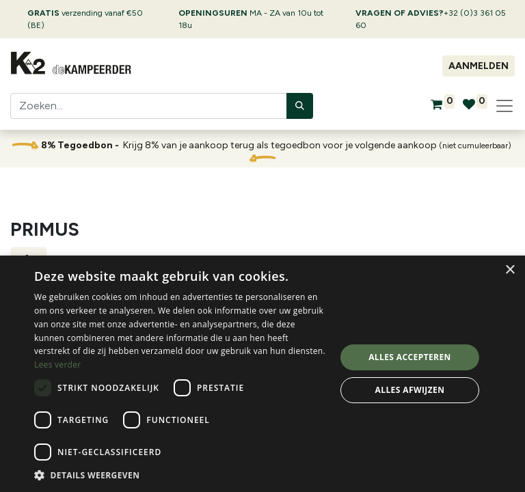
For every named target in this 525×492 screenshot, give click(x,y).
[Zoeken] (299, 106)
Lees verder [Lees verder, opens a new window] (57, 364)
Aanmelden (478, 66)
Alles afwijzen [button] (410, 390)
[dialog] (262, 374)
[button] (180, 475)
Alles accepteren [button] (409, 357)
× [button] (509, 270)
